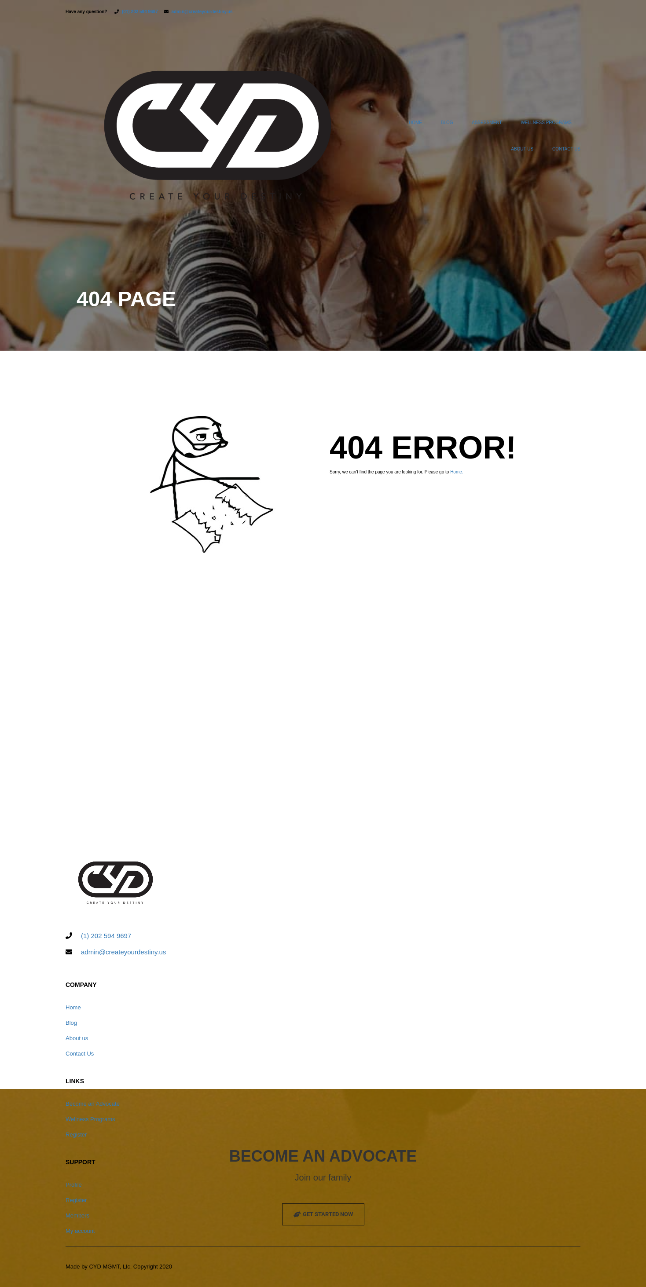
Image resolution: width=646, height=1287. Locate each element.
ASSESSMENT (487, 122)
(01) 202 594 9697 (140, 11)
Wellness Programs (546, 122)
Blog (447, 122)
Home (415, 122)
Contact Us (566, 149)
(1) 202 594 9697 (106, 936)
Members (77, 1216)
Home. (456, 471)
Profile (74, 1185)
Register (76, 1135)
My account (80, 1231)
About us (522, 149)
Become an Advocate (93, 1104)
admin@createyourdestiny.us (202, 11)
